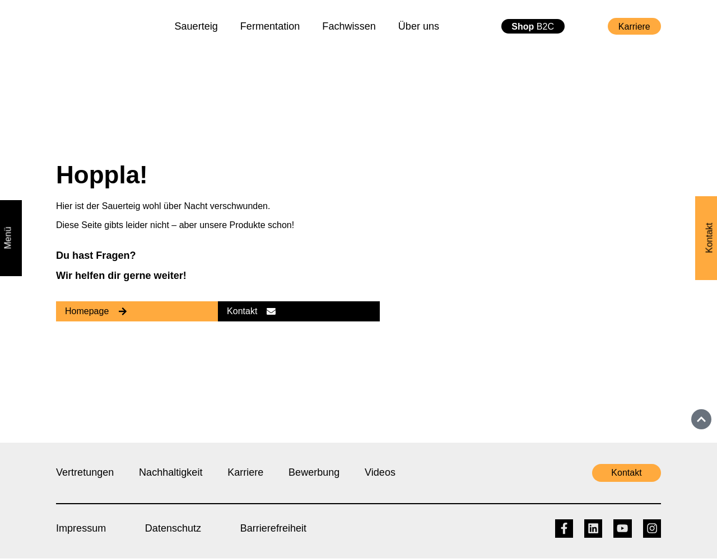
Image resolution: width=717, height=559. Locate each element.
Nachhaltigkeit (171, 472)
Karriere (246, 472)
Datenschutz (173, 528)
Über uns (418, 26)
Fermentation (270, 26)
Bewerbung (314, 472)
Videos (381, 472)
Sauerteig (195, 26)
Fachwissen (348, 26)
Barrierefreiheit (274, 528)
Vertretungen (85, 472)
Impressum (81, 528)
